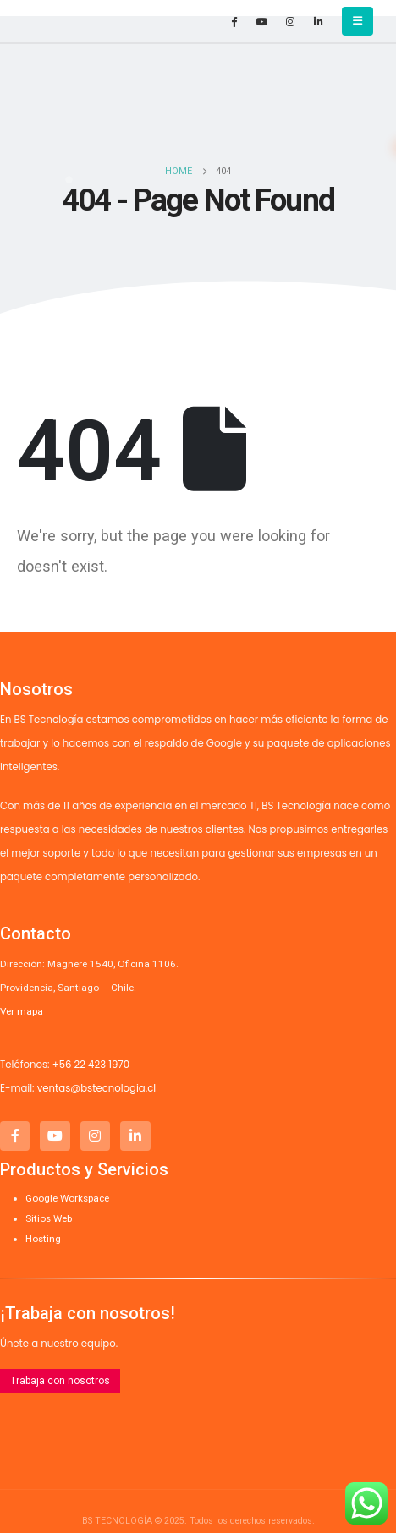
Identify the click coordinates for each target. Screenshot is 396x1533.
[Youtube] (262, 21)
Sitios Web (48, 1218)
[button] (357, 21)
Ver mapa (21, 1011)
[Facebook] (234, 21)
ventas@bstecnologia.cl (96, 1088)
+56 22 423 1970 (90, 1064)
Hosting (43, 1239)
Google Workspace (67, 1198)
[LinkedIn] (318, 21)
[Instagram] (290, 21)
